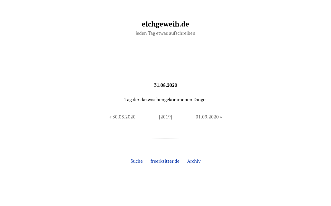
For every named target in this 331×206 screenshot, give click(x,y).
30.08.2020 (124, 117)
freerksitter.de (164, 161)
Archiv (194, 161)
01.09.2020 (207, 117)
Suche (136, 161)
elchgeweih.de (165, 24)
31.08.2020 (165, 85)
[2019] (165, 117)
